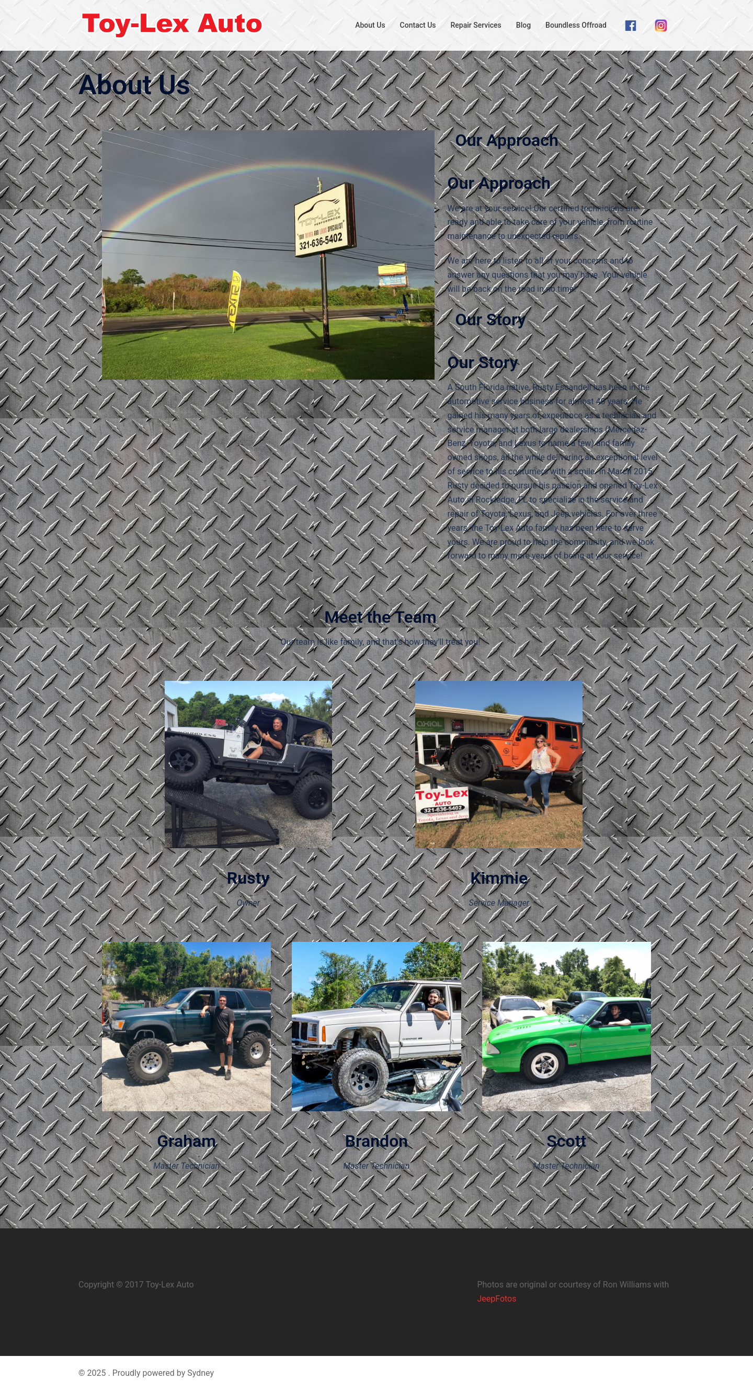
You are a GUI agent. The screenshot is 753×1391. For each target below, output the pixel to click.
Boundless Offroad (576, 25)
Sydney (200, 1373)
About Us (370, 25)
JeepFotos (496, 1299)
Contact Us (418, 25)
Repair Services (476, 25)
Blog (523, 25)
